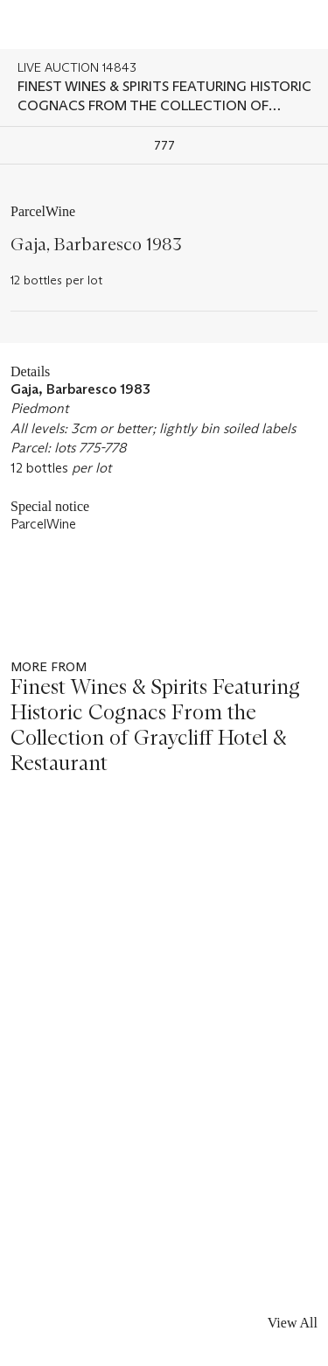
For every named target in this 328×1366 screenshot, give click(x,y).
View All (293, 1322)
